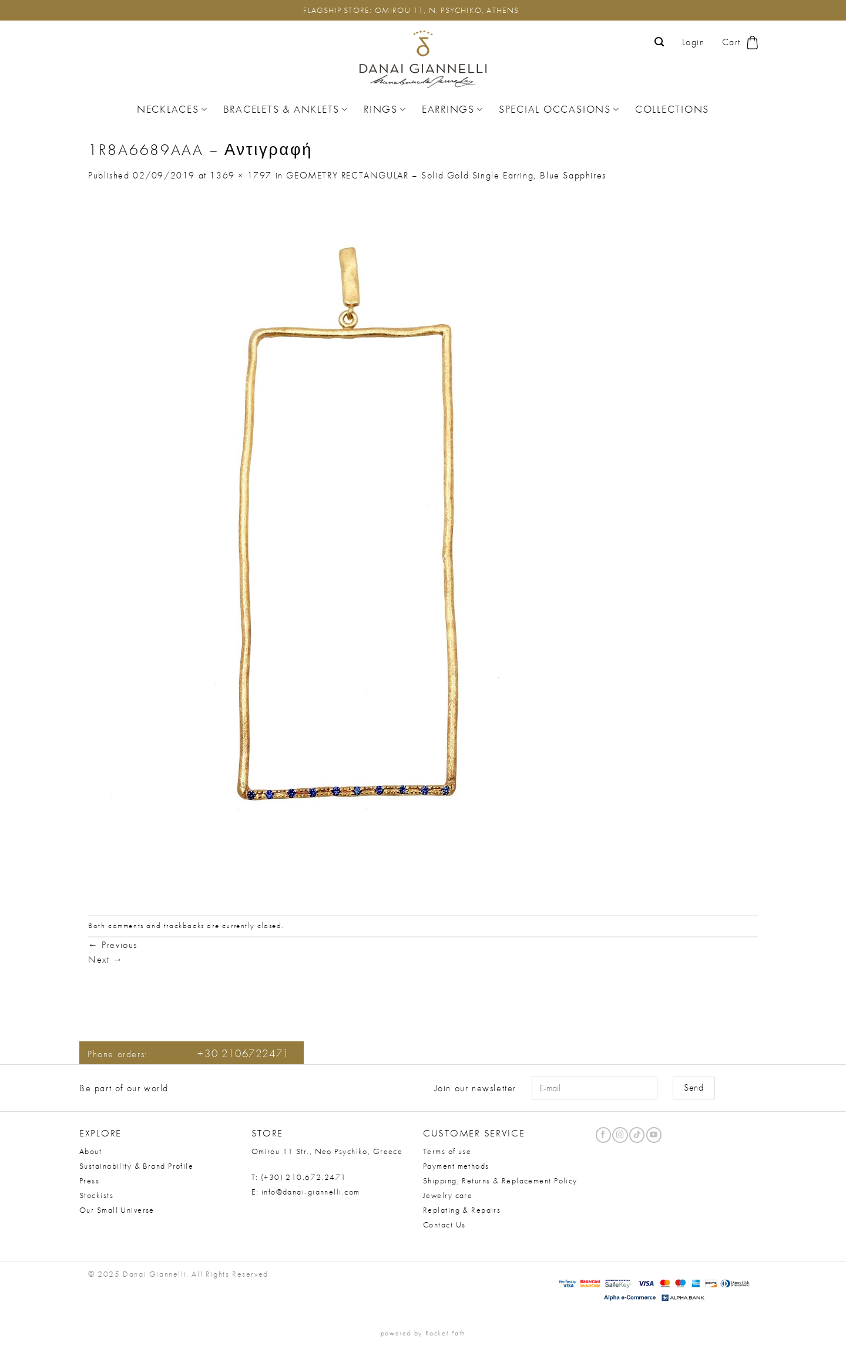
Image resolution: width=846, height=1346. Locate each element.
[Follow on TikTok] (636, 1135)
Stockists (96, 1195)
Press (89, 1180)
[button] (659, 42)
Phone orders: (189, 1054)
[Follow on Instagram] (619, 1135)
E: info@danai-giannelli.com (305, 1191)
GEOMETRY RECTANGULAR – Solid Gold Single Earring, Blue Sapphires (446, 175)
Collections (672, 109)
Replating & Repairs (462, 1210)
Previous (112, 945)
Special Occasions (559, 109)
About (90, 1151)
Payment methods (456, 1166)
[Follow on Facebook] (603, 1135)
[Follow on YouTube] (654, 1135)
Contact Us (444, 1224)
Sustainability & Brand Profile (136, 1166)
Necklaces (172, 109)
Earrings (453, 109)
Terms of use (447, 1151)
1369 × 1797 (241, 175)
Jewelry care (447, 1195)
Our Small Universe (117, 1210)
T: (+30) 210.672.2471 (299, 1177)
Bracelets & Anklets (285, 109)
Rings (385, 109)
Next (105, 959)
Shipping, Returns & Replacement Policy (500, 1180)
